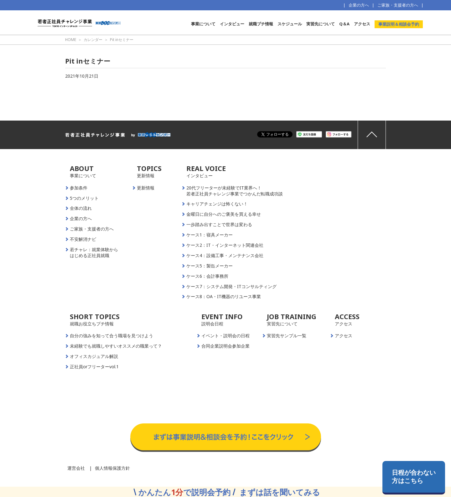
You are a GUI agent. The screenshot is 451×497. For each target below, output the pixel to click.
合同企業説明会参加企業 (225, 346)
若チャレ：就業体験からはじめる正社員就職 (94, 252)
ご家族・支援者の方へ (397, 5)
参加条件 (78, 188)
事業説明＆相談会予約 (398, 24)
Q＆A (344, 24)
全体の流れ (81, 208)
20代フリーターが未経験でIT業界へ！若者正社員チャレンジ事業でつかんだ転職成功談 (234, 191)
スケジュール (289, 24)
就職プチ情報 (261, 24)
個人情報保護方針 (112, 468)
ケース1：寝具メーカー (209, 235)
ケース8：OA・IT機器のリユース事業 (223, 296)
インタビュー (232, 24)
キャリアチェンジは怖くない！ (217, 204)
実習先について (320, 24)
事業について (203, 24)
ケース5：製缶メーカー (209, 266)
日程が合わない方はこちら (414, 476)
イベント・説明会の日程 (225, 336)
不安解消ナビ (83, 239)
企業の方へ (359, 5)
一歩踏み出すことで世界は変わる (219, 224)
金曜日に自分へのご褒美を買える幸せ (223, 214)
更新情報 (145, 188)
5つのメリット (84, 198)
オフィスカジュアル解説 (94, 356)
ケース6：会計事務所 (207, 276)
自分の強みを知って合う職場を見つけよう (111, 336)
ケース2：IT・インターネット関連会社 (224, 245)
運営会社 (76, 468)
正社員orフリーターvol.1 (94, 367)
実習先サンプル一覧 (286, 336)
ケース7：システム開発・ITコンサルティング (231, 286)
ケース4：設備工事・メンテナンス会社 (224, 255)
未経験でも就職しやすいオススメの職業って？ (116, 346)
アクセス (362, 24)
